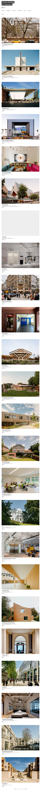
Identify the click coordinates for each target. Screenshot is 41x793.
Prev (15, 789)
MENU (3, 7)
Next (26, 789)
